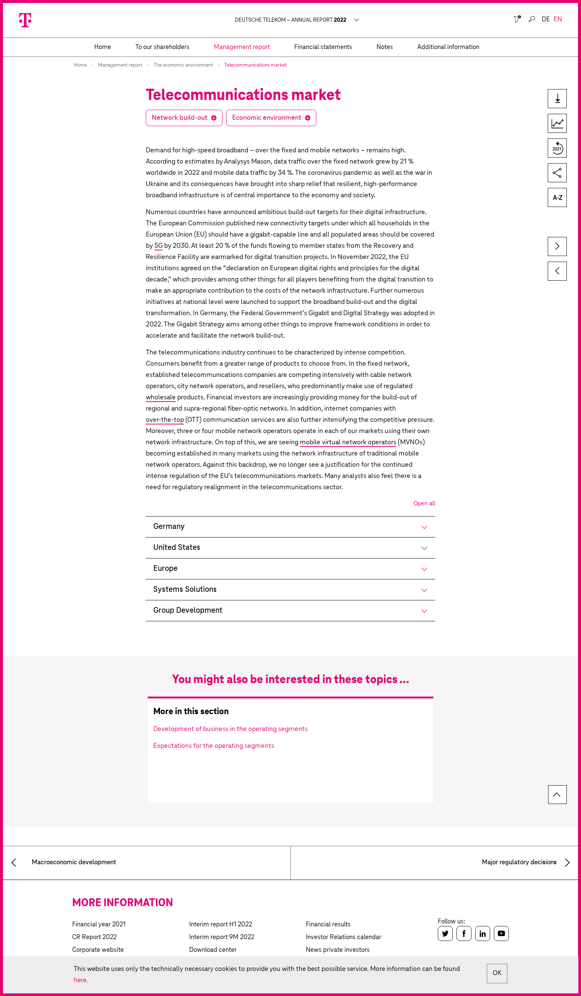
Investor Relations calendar (343, 937)
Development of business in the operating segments (230, 729)
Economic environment (266, 118)
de (546, 19)
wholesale (161, 397)
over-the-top (165, 420)
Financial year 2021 (99, 924)
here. (81, 980)
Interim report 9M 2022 (221, 937)
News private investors (338, 950)
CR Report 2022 (94, 937)
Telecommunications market (255, 65)
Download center (213, 950)
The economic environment (183, 65)
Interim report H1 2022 (220, 924)
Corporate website (98, 950)
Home (80, 65)
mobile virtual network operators (348, 442)
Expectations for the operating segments (213, 746)
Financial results (328, 924)
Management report (120, 65)
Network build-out (180, 118)
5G (158, 246)
